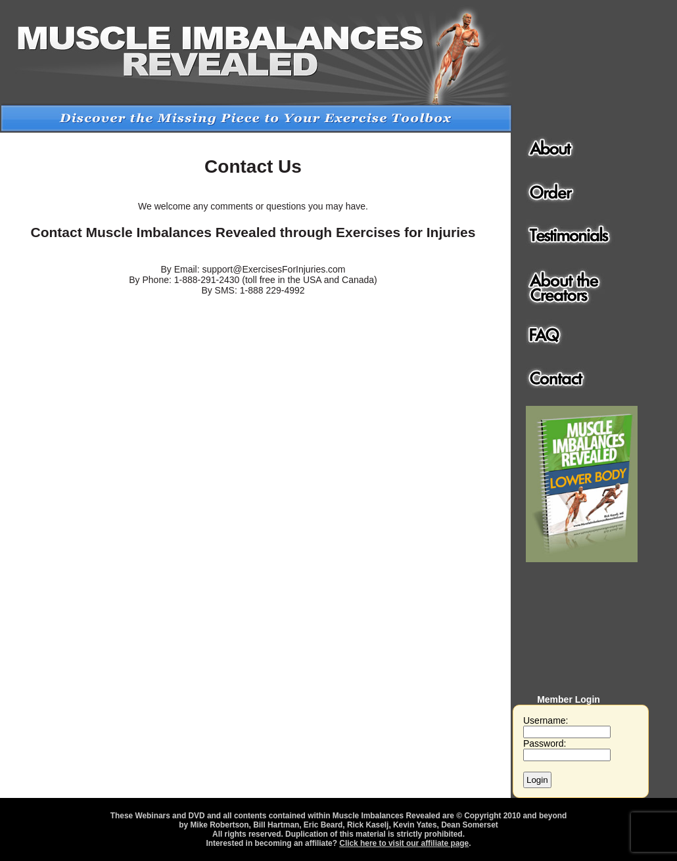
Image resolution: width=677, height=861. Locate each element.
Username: (567, 726)
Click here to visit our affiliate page (404, 843)
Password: (567, 749)
